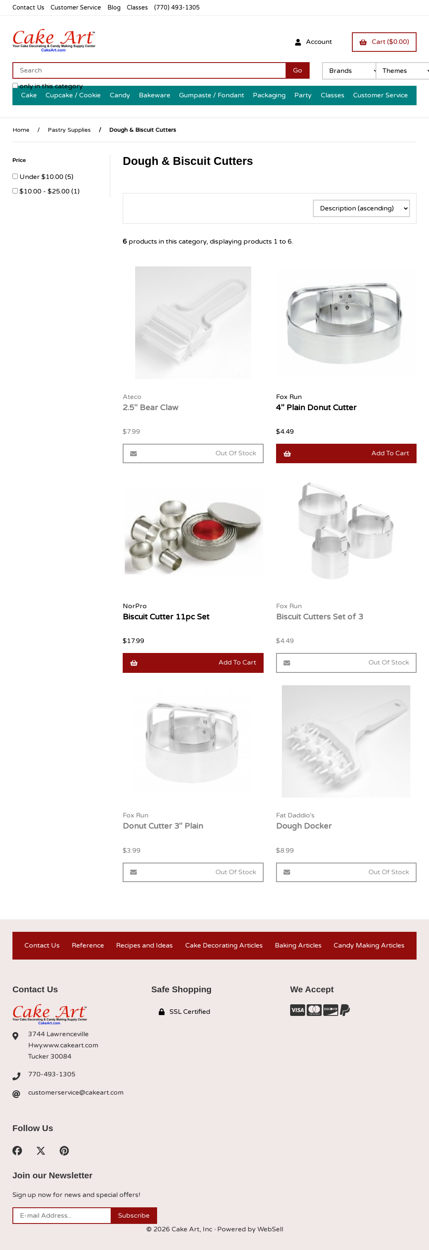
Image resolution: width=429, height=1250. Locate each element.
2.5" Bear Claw (150, 407)
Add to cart (346, 453)
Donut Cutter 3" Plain (163, 826)
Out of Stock (193, 453)
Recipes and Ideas (144, 945)
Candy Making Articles (369, 945)
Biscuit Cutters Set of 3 (319, 616)
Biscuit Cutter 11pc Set (166, 616)
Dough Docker (304, 826)
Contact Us (28, 7)
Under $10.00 (42, 177)
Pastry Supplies (69, 129)
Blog (114, 7)
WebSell (270, 1229)
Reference (88, 945)
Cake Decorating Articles (224, 945)
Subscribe (134, 1215)
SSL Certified (184, 1012)
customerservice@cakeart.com (76, 1092)
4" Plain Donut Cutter (316, 407)
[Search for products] (149, 70)
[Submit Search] (298, 70)
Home (20, 129)
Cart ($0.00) (384, 42)
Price (19, 160)
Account (313, 42)
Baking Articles (298, 945)
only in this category (47, 86)
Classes (137, 7)
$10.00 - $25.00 (45, 191)
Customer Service (76, 7)
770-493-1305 (51, 1074)
